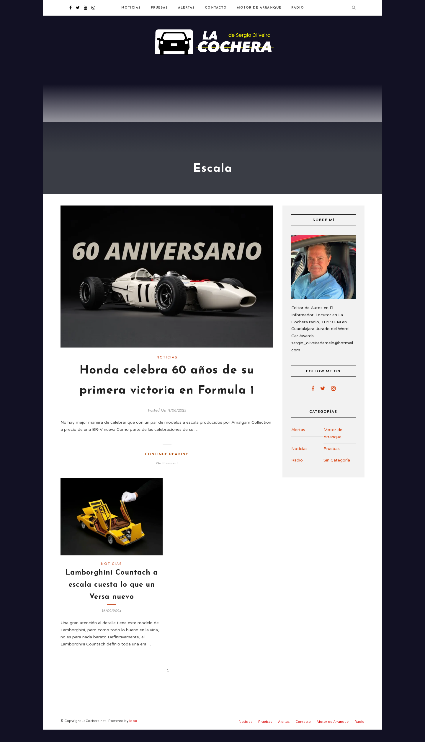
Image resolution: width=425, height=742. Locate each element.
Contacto (216, 7)
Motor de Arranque (259, 7)
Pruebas (159, 7)
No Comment (167, 475)
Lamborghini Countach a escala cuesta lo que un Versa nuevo (112, 597)
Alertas (186, 7)
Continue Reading (167, 466)
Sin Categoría (336, 472)
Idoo (133, 733)
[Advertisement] (212, 106)
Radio (297, 7)
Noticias (131, 7)
